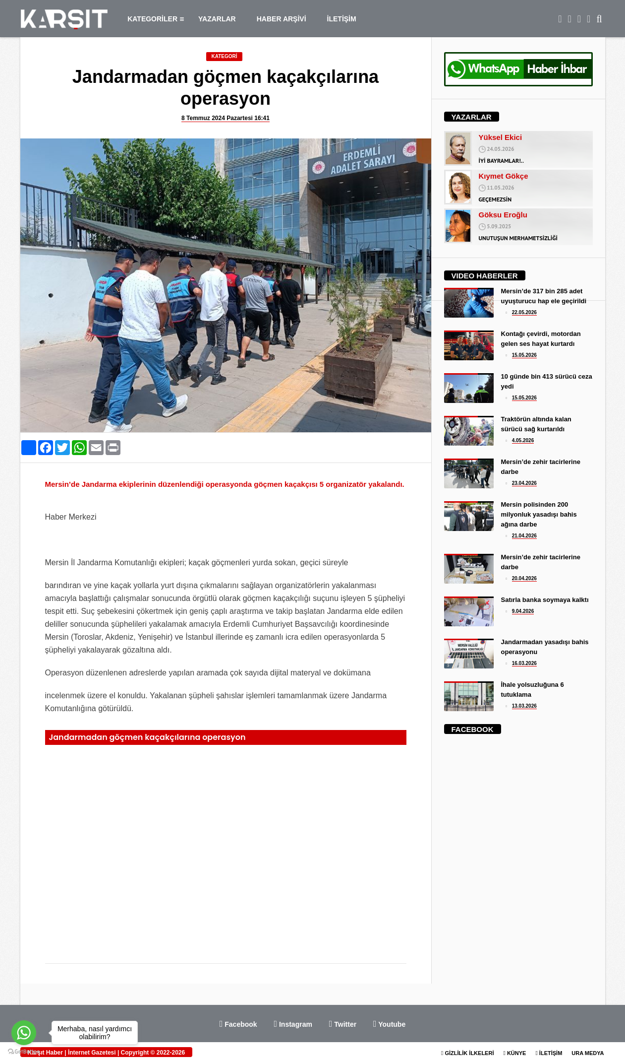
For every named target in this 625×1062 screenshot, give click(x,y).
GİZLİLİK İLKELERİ (467, 1053)
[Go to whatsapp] (23, 1032)
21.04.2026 (524, 535)
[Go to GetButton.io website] (24, 1052)
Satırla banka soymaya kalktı (545, 599)
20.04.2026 (524, 578)
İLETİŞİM (341, 19)
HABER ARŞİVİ (281, 19)
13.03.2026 (524, 706)
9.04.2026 (523, 611)
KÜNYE (514, 1053)
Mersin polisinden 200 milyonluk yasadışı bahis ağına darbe (539, 514)
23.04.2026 (524, 483)
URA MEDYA (587, 1053)
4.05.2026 (523, 440)
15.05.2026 (524, 355)
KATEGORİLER (155, 19)
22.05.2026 (524, 312)
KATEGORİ (224, 56)
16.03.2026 (524, 663)
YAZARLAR (217, 19)
